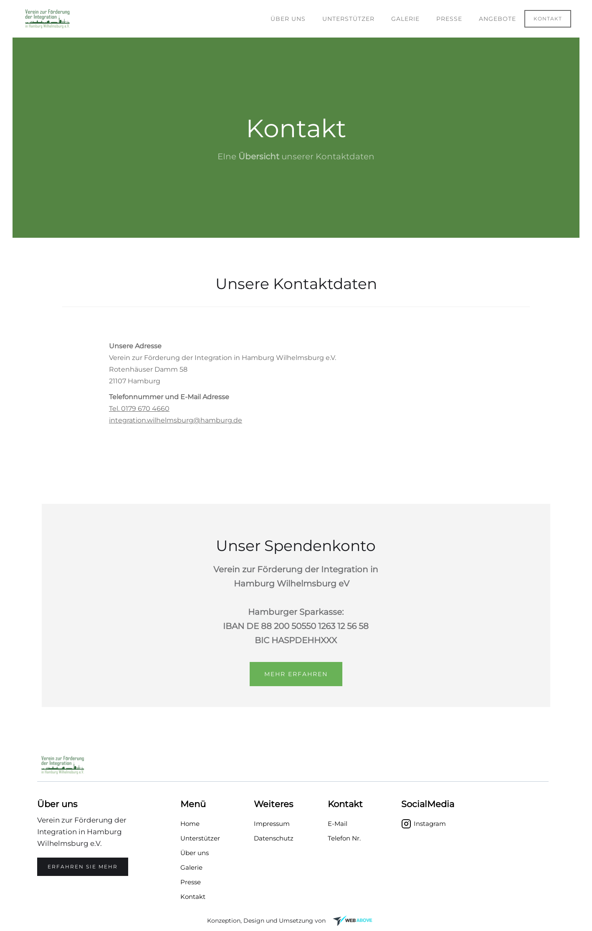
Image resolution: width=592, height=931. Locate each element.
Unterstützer (348, 19)
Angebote (497, 19)
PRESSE (449, 19)
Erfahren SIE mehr (83, 866)
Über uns (288, 19)
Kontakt (548, 18)
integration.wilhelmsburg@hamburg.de (175, 420)
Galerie (405, 19)
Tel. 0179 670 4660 (139, 409)
